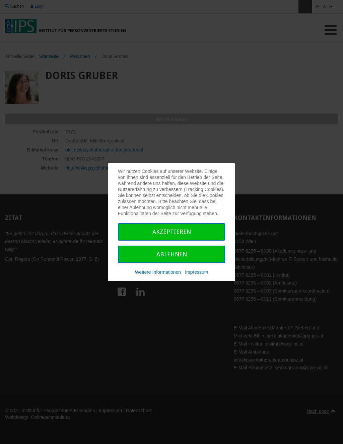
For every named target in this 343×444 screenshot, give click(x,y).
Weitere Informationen (158, 272)
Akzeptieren (171, 231)
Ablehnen (171, 254)
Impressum (196, 272)
